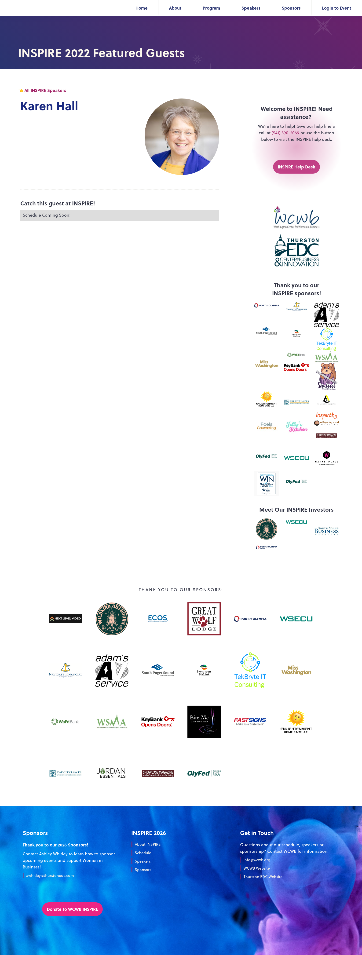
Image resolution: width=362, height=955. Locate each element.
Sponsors (291, 8)
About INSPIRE (148, 844)
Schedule (143, 852)
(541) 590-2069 (286, 133)
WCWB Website (257, 868)
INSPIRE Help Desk (296, 167)
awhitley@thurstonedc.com (50, 875)
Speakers (250, 8)
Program (211, 8)
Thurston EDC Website (263, 876)
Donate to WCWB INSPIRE (72, 909)
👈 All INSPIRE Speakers (42, 90)
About (175, 8)
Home (141, 8)
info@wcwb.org (257, 859)
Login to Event (336, 8)
